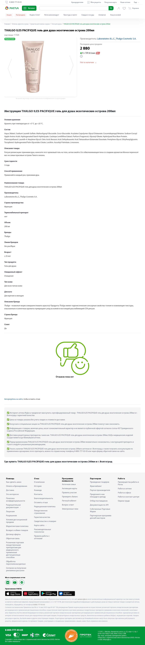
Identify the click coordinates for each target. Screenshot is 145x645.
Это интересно (12, 494)
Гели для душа (60, 24)
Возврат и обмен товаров (17, 530)
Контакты (38, 494)
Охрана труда (124, 501)
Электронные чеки (70, 509)
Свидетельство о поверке (45, 521)
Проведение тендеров (99, 482)
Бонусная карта (111, 2)
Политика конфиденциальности (15, 500)
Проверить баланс (70, 497)
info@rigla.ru (107, 639)
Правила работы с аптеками (42, 537)
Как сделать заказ (13, 482)
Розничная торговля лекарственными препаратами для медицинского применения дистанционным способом (15, 550)
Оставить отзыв (41, 503)
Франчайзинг (96, 486)
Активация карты (69, 489)
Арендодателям (77, 2)
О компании (39, 482)
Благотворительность (43, 498)
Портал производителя (100, 490)
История (38, 486)
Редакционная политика (44, 507)
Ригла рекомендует (51, 15)
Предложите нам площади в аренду (98, 495)
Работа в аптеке (125, 489)
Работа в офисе (124, 493)
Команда (38, 490)
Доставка (10, 490)
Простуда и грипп (70, 15)
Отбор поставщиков (98, 501)
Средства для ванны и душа (42, 24)
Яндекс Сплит (35, 15)
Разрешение (11, 516)
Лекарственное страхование (40, 512)
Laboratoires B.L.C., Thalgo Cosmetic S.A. (116, 39)
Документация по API (99, 505)
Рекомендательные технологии (42, 531)
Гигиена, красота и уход (21, 24)
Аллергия (102, 15)
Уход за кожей (115, 15)
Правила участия (69, 493)
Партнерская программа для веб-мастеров (100, 517)
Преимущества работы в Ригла (128, 483)
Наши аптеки (125, 2)
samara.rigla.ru (82, 599)
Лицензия (10, 512)
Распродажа (20, 15)
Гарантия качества (42, 517)
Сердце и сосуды (87, 15)
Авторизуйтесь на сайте (13, 399)
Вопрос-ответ (68, 505)
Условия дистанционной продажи (16, 521)
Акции (9, 15)
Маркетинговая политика (17, 526)
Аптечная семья (69, 485)
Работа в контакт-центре (128, 497)
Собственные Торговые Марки (100, 510)
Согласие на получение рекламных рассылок (16, 569)
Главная (7, 24)
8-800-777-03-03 (14, 630)
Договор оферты (13, 534)
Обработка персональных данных (16, 563)
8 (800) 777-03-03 (39, 605)
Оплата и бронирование (16, 486)
